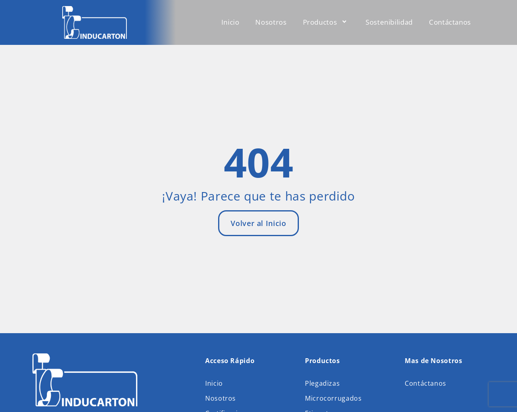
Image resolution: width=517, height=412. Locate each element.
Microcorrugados (333, 397)
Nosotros (270, 22)
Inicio (230, 22)
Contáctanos (450, 22)
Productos (326, 22)
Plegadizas (322, 383)
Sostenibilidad (389, 22)
